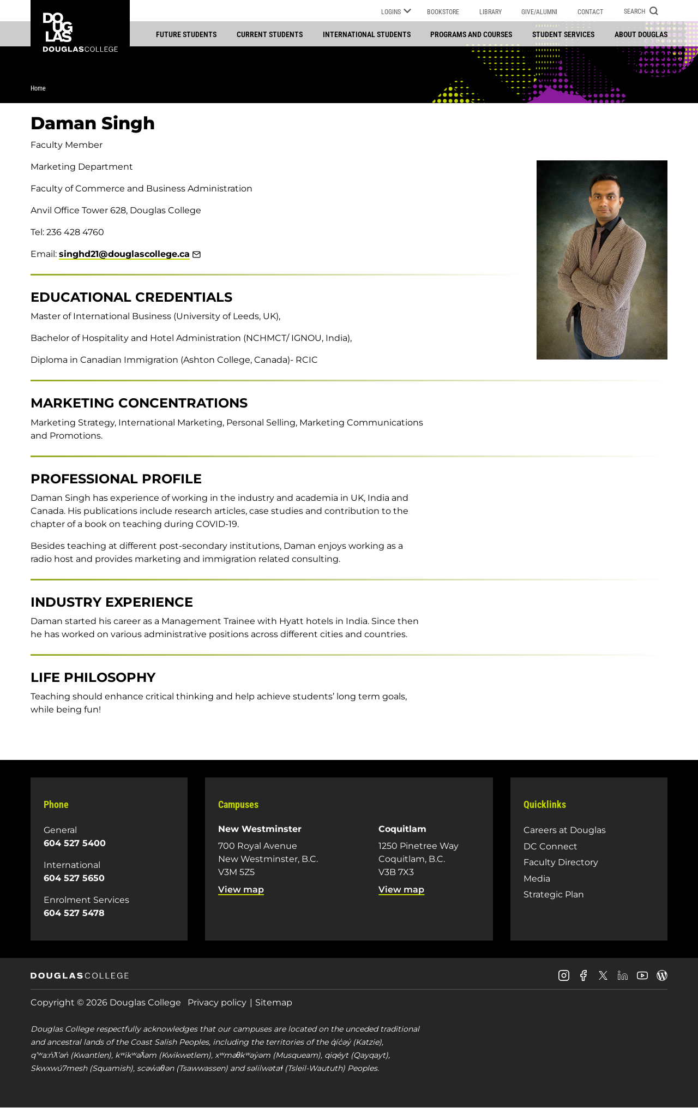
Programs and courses (471, 34)
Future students (186, 34)
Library (490, 12)
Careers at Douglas (565, 830)
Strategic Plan (554, 894)
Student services (563, 34)
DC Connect (550, 846)
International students (367, 34)
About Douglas (641, 34)
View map (241, 889)
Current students (270, 34)
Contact (590, 12)
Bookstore (443, 12)
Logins (396, 12)
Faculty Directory (561, 862)
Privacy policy (217, 1002)
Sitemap (273, 1002)
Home (38, 88)
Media (537, 878)
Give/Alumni (539, 12)
